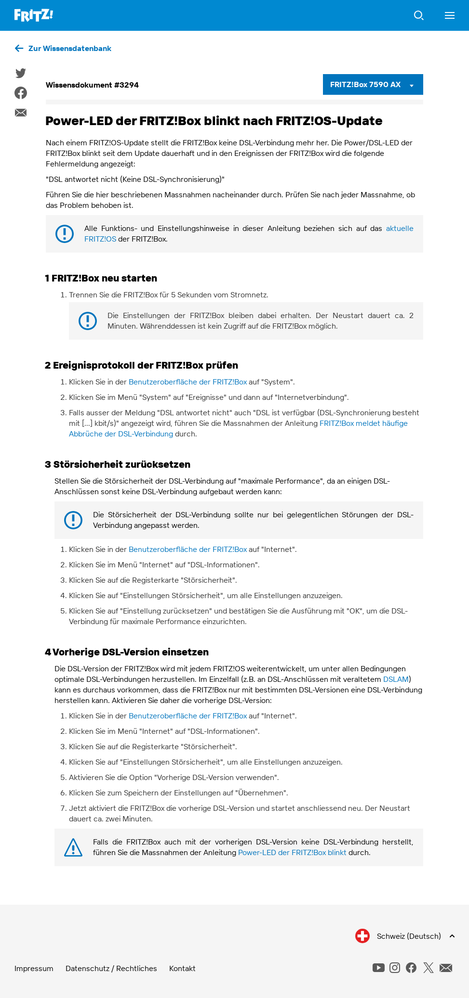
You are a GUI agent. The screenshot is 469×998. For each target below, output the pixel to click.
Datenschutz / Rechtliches (111, 968)
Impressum (34, 968)
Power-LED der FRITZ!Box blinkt (292, 852)
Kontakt (182, 968)
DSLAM (396, 679)
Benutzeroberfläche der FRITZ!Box (188, 381)
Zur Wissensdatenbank (69, 48)
